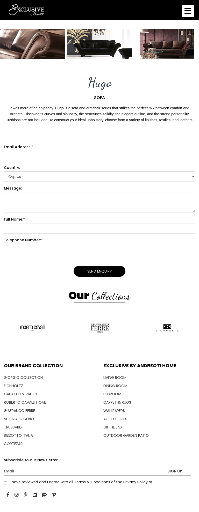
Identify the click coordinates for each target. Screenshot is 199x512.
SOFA (99, 97)
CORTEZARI (13, 443)
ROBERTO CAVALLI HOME (25, 402)
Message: (13, 188)
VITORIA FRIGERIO (19, 418)
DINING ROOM (115, 385)
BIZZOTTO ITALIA (18, 435)
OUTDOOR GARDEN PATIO (126, 435)
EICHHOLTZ (13, 385)
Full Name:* (14, 219)
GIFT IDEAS (112, 427)
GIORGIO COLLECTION (23, 377)
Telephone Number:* (23, 240)
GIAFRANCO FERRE (19, 410)
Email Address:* (18, 146)
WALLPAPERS (114, 410)
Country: (12, 167)
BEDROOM (112, 394)
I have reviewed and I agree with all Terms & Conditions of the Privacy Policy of (81, 482)
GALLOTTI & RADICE (21, 394)
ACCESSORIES (115, 418)
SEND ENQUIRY (99, 271)
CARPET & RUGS (117, 402)
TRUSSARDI (13, 427)
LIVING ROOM (114, 377)
